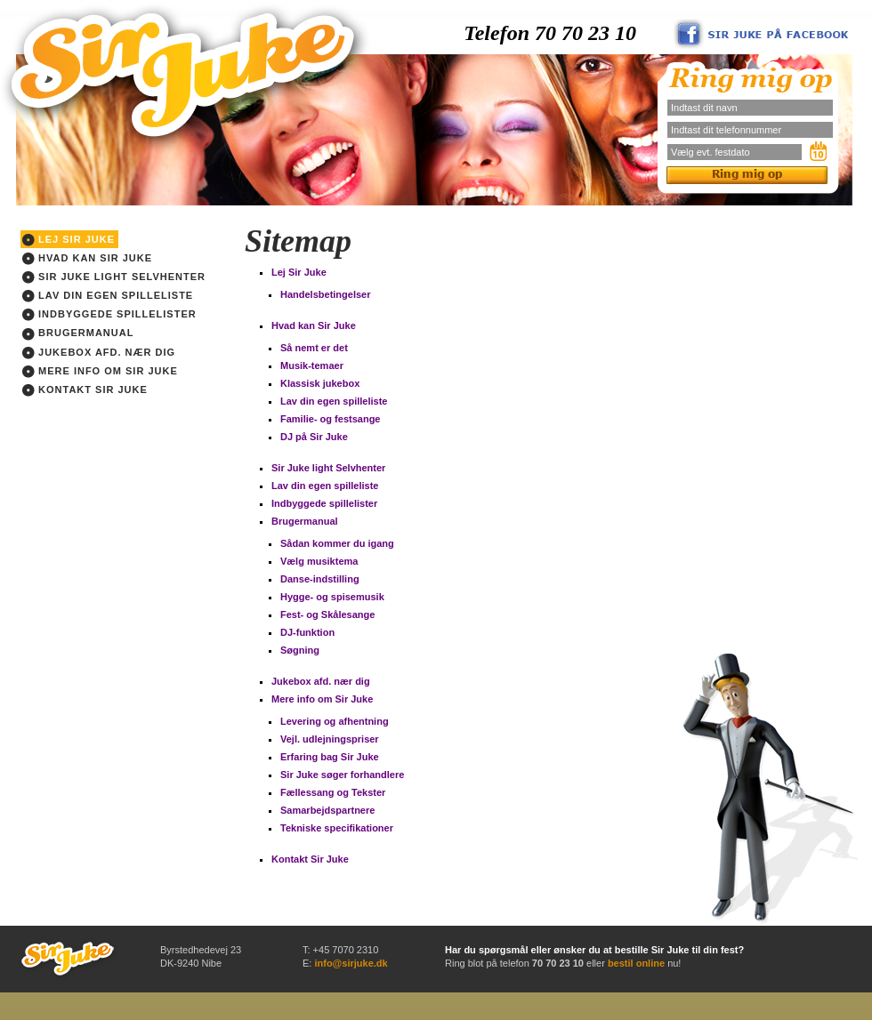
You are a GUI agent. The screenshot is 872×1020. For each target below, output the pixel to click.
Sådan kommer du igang (337, 543)
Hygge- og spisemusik (332, 596)
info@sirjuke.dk (350, 963)
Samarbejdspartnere (327, 810)
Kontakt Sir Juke (85, 390)
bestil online (636, 963)
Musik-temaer (311, 365)
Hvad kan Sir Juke (87, 259)
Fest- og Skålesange (327, 614)
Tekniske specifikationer (336, 828)
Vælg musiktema (319, 561)
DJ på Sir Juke (314, 436)
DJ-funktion (307, 632)
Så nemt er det (314, 347)
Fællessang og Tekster (332, 792)
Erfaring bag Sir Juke (329, 756)
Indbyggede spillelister (109, 315)
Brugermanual (77, 333)
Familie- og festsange (330, 419)
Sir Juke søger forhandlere (342, 774)
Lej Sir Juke (68, 240)
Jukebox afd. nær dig (98, 353)
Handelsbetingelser (325, 294)
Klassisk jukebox (319, 383)
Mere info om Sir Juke (100, 371)
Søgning (299, 650)
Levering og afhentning (334, 721)
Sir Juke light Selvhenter (114, 277)
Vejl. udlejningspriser (329, 739)
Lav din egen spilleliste (107, 296)
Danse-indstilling (319, 579)
